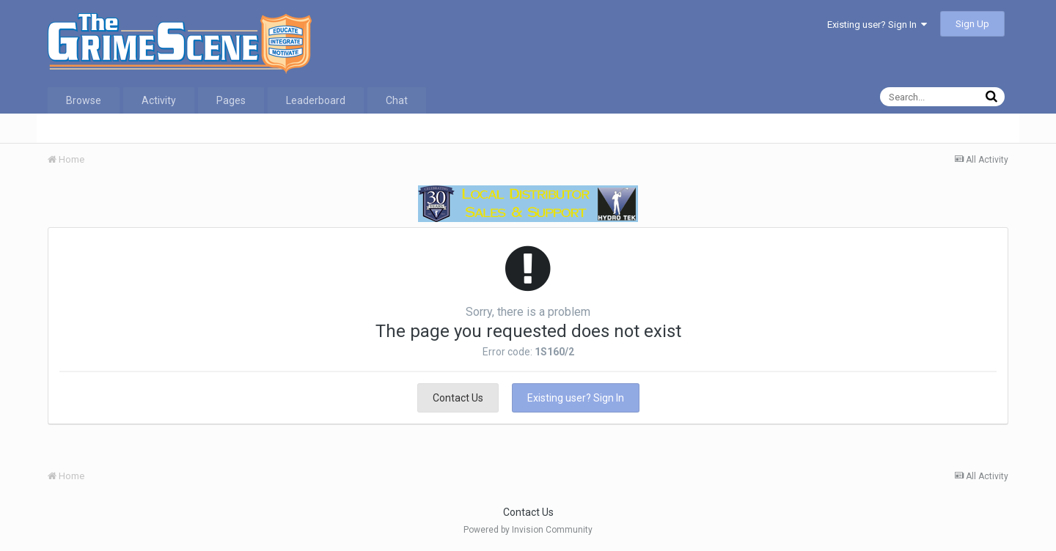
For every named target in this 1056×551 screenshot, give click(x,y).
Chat (397, 100)
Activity (159, 100)
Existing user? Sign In (877, 24)
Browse (83, 100)
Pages (231, 100)
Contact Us (458, 398)
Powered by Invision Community (528, 530)
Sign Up (972, 23)
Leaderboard (315, 100)
